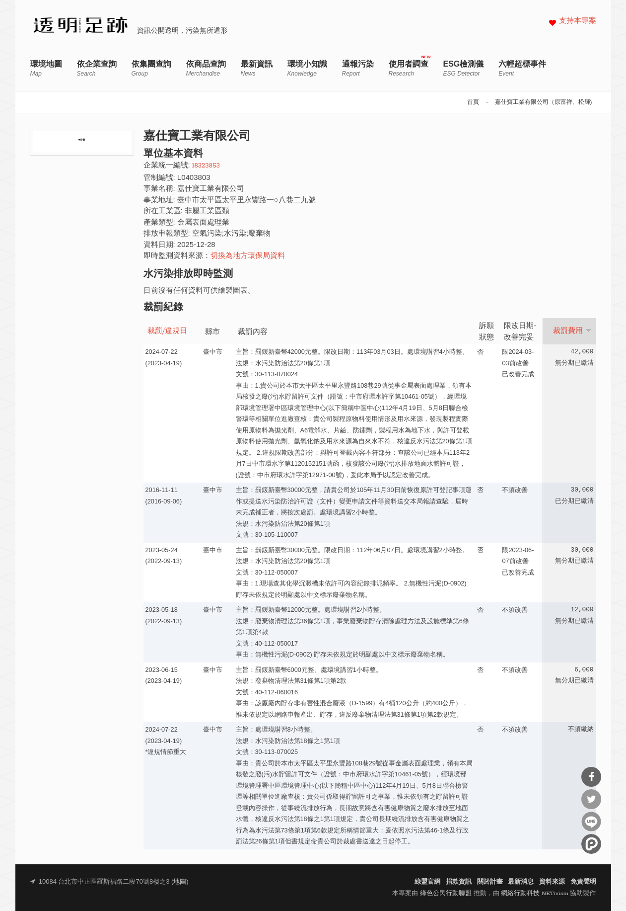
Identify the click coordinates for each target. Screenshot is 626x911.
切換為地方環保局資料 (247, 256)
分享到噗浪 (591, 844)
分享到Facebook (591, 777)
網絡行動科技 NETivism (534, 893)
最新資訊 (257, 68)
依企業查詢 (97, 68)
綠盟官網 (427, 882)
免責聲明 (583, 882)
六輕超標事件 (522, 68)
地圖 (179, 882)
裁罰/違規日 (167, 331)
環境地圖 (46, 68)
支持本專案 (577, 21)
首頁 (473, 102)
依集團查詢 (151, 68)
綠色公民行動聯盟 (446, 893)
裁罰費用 (572, 331)
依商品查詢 (206, 68)
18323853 (206, 166)
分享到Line (591, 821)
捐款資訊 (459, 882)
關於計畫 (490, 882)
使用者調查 (408, 68)
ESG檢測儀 (463, 68)
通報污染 (358, 68)
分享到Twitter (591, 799)
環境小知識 (307, 68)
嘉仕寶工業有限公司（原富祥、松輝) (543, 102)
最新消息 (521, 882)
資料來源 (552, 882)
